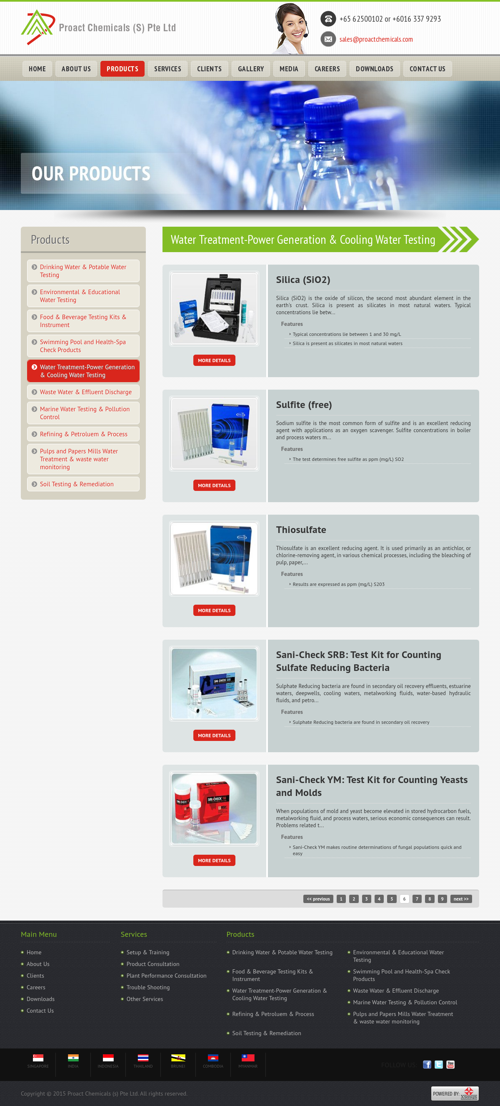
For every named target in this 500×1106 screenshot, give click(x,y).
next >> (461, 899)
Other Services (145, 999)
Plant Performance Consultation (167, 975)
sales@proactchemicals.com (376, 39)
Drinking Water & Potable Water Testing (83, 271)
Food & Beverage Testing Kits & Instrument (83, 321)
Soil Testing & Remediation (77, 484)
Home (34, 952)
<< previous (318, 899)
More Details (214, 360)
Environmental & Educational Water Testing (80, 296)
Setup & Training (148, 952)
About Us (38, 964)
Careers (36, 987)
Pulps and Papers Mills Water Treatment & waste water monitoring (79, 459)
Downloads (41, 999)
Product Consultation (153, 964)
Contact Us (40, 1010)
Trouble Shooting (148, 987)
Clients (35, 975)
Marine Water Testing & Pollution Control (85, 413)
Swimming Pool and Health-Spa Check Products (83, 346)
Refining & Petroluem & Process (84, 434)
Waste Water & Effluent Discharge (86, 392)
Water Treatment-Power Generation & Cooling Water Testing (87, 371)
